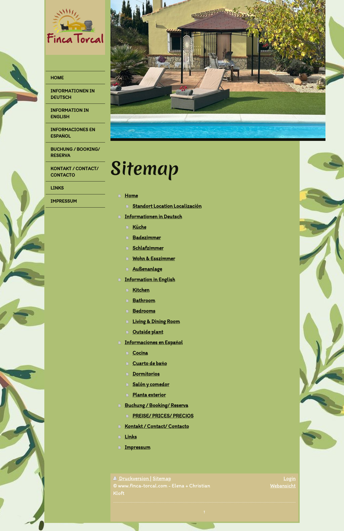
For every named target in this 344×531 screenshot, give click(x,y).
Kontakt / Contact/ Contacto (157, 426)
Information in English (150, 279)
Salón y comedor (150, 384)
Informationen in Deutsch (153, 216)
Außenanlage (147, 269)
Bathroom (143, 300)
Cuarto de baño (149, 363)
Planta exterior (149, 394)
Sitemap (162, 478)
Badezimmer (146, 237)
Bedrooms (143, 311)
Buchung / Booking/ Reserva (156, 405)
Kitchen (140, 290)
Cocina (140, 353)
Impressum (137, 447)
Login (290, 478)
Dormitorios (146, 373)
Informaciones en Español (154, 342)
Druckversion (131, 478)
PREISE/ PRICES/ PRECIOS (163, 415)
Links (131, 436)
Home (131, 195)
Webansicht (283, 485)
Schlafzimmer (147, 248)
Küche (139, 227)
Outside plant (147, 332)
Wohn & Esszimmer (153, 258)
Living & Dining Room (156, 321)
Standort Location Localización (167, 206)
